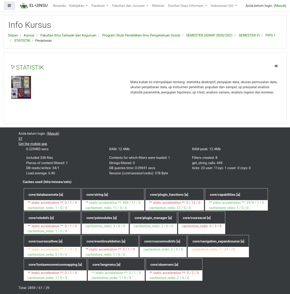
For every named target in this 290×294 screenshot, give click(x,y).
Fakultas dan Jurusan (128, 6)
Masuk (280, 6)
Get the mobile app (32, 144)
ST (20, 139)
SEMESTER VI (249, 35)
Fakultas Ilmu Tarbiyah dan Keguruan (68, 35)
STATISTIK (22, 41)
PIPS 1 (271, 35)
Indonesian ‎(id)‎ (222, 6)
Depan (13, 35)
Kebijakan (77, 6)
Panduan (98, 6)
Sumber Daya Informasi (186, 6)
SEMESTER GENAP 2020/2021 (209, 35)
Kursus (29, 35)
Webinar (158, 6)
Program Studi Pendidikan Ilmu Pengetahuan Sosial (141, 35)
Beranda (59, 6)
